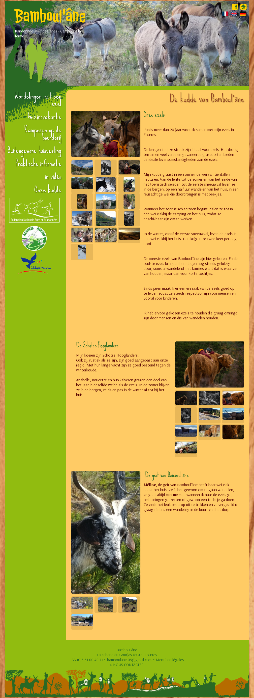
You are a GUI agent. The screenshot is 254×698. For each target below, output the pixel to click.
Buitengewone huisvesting (34, 150)
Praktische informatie (38, 163)
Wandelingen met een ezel (37, 100)
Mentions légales (170, 659)
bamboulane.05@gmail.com (129, 659)
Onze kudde (47, 189)
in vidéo (53, 176)
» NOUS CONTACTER (127, 664)
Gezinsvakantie (44, 116)
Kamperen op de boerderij (42, 133)
